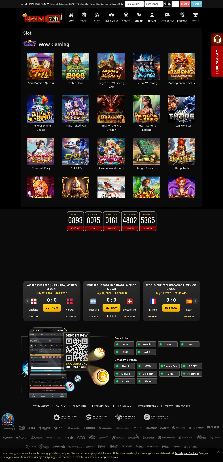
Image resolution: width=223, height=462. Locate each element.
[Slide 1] (108, 316)
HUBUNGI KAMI (124, 406)
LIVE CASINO (111, 21)
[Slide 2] (110, 316)
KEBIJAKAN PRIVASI (148, 406)
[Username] (134, 4)
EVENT (195, 21)
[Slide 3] (113, 316)
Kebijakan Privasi (109, 457)
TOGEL (84, 21)
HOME (71, 21)
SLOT (97, 21)
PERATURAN (79, 406)
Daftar (197, 4)
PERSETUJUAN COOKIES (177, 406)
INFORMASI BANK (101, 406)
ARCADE (152, 21)
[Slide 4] (115, 316)
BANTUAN (61, 406)
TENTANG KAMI (41, 406)
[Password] (154, 4)
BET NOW (52, 307)
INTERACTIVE (167, 21)
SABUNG (139, 21)
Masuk (185, 4)
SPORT (126, 21)
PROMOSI (182, 21)
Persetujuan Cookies (186, 453)
